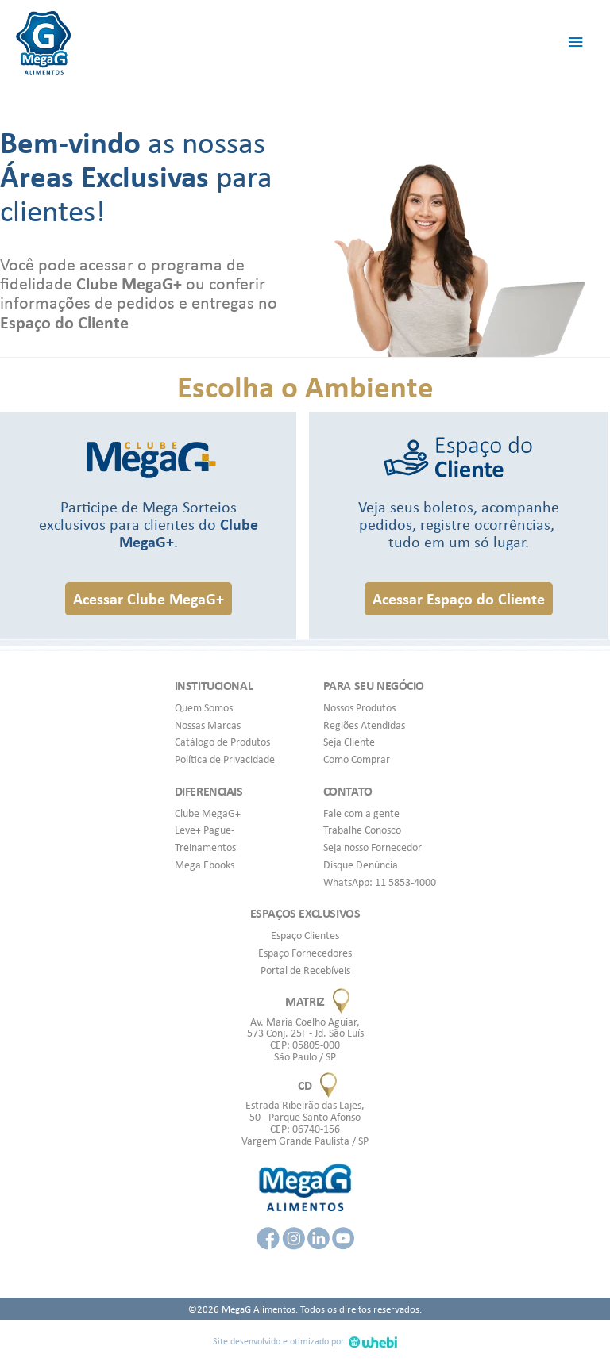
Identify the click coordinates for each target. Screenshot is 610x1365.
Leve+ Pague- (204, 829)
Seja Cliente (349, 741)
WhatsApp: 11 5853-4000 (379, 882)
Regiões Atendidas (364, 725)
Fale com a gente (361, 813)
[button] (148, 598)
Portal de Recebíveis (305, 970)
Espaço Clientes (305, 935)
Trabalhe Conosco (362, 829)
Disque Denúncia (360, 864)
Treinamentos (205, 847)
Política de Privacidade (225, 759)
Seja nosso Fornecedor (372, 847)
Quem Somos (204, 707)
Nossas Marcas (208, 725)
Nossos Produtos (359, 707)
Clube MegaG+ (208, 813)
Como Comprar (356, 759)
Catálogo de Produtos (222, 741)
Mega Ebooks (204, 864)
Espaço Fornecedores (305, 952)
